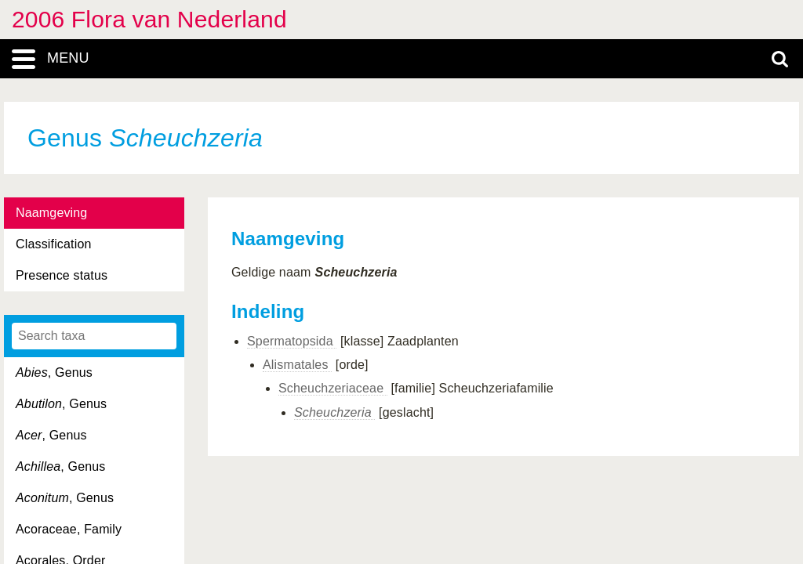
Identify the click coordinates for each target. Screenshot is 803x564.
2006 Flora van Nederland (149, 19)
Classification (54, 244)
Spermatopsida (291, 341)
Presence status (61, 275)
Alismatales (297, 364)
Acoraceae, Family (69, 529)
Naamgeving (51, 212)
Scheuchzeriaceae (332, 388)
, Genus (54, 372)
